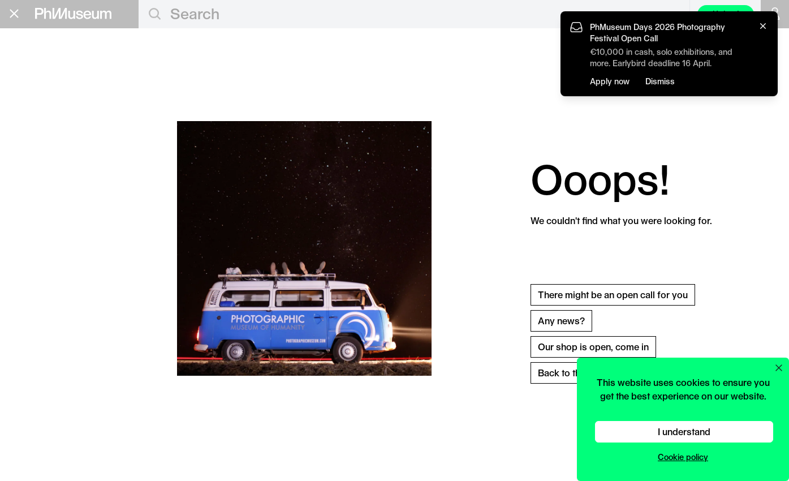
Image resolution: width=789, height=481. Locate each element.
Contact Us (29, 272)
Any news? (561, 320)
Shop (23, 201)
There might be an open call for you (613, 294)
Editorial (36, 63)
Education (42, 81)
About (25, 187)
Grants (30, 99)
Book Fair (40, 117)
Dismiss (660, 81)
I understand (684, 431)
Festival (34, 135)
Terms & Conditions (44, 292)
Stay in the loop (48, 248)
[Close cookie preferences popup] (778, 367)
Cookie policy (683, 457)
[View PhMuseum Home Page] (73, 13)
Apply (116, 101)
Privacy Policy (34, 282)
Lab (21, 153)
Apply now (610, 81)
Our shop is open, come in (593, 346)
